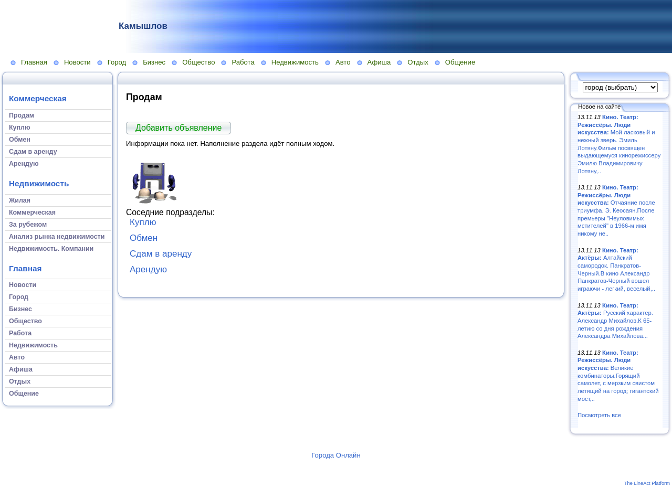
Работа (243, 62)
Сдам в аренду (161, 254)
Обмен (144, 238)
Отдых (417, 62)
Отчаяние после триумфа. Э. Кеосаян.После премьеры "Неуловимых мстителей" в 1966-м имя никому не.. (616, 210)
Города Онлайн (335, 455)
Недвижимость (295, 62)
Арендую (148, 269)
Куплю (143, 222)
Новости (77, 62)
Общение (460, 62)
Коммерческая (38, 98)
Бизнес (154, 62)
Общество (198, 62)
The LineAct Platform (647, 483)
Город (117, 62)
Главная (34, 62)
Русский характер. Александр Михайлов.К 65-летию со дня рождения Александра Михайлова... (615, 321)
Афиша (379, 62)
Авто (343, 62)
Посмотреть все (599, 415)
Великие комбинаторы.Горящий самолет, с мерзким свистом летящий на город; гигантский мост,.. (618, 375)
